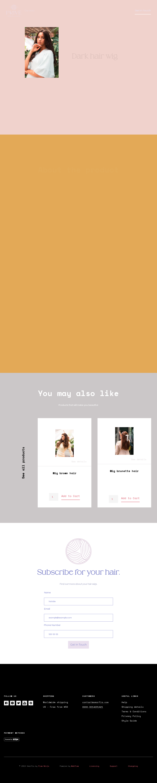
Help (124, 702)
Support (113, 766)
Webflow (75, 766)
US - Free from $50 (55, 706)
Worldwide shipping (55, 702)
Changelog (133, 766)
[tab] (59, 190)
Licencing (94, 766)
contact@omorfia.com (95, 702)
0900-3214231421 (92, 707)
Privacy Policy (131, 716)
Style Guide (129, 720)
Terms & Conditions (134, 711)
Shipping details (133, 706)
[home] (15, 11)
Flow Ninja (43, 766)
